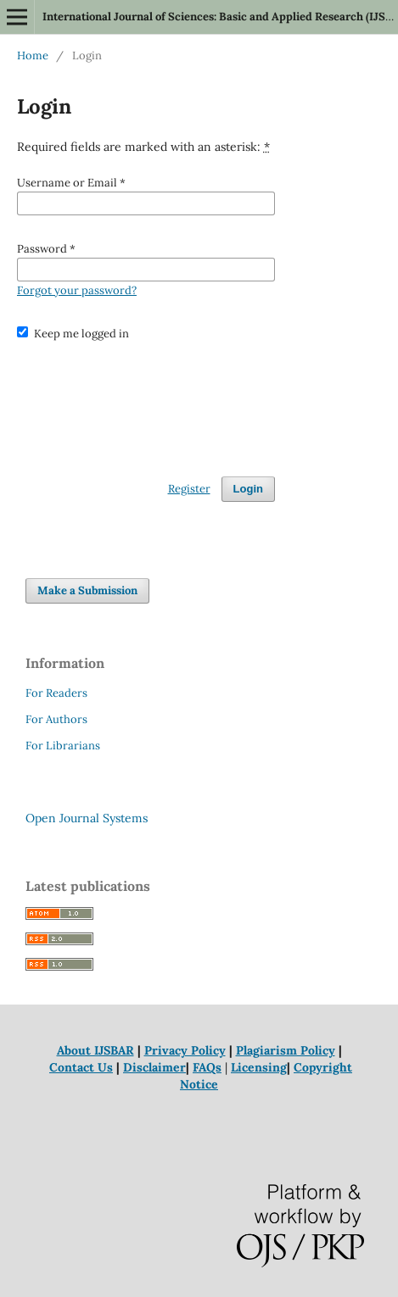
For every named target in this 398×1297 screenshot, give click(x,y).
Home (32, 55)
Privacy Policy (185, 1050)
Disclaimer (154, 1067)
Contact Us (81, 1067)
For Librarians (62, 745)
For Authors (56, 719)
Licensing (259, 1067)
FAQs (207, 1067)
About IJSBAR (95, 1050)
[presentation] (146, 401)
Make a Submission (87, 590)
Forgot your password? (77, 290)
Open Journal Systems (86, 818)
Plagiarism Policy (285, 1050)
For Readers (56, 693)
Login (248, 488)
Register (189, 489)
